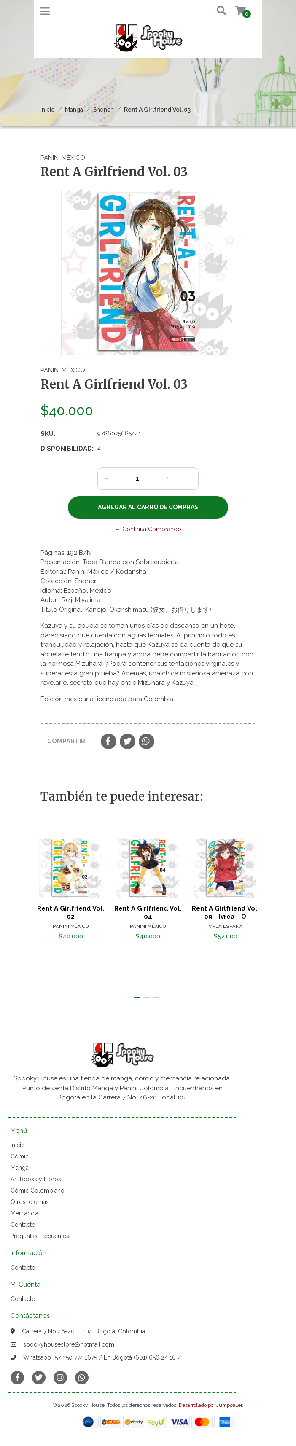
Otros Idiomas (30, 1202)
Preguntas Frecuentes (40, 1236)
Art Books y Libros (36, 1179)
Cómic (20, 1156)
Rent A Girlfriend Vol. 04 (147, 912)
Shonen (103, 109)
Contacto (23, 1224)
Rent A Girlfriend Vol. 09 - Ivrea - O (225, 912)
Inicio (47, 109)
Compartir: (67, 741)
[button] (215, 11)
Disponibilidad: (65, 448)
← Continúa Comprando (148, 529)
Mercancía (24, 1213)
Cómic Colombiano (38, 1190)
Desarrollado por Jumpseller (210, 1405)
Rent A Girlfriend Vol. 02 (70, 912)
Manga (74, 109)
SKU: (47, 434)
